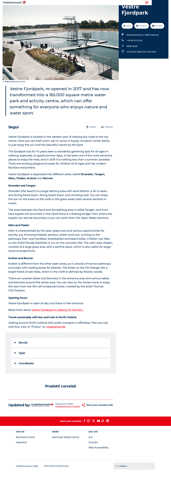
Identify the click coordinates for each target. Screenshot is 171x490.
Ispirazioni (50, 9)
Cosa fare (84, 9)
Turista (145, 3)
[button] (76, 421)
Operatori (155, 3)
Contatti (93, 460)
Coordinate (24, 377)
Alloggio (97, 9)
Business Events (27, 455)
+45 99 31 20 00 (134, 54)
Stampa (165, 3)
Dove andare (67, 9)
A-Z (90, 455)
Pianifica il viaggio (116, 9)
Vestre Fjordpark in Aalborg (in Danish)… (58, 323)
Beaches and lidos (146, 65)
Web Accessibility (98, 466)
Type (20, 366)
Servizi (21, 356)
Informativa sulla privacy (58, 484)
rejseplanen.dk (56, 340)
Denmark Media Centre (67, 455)
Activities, (132, 65)
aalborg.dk (131, 59)
